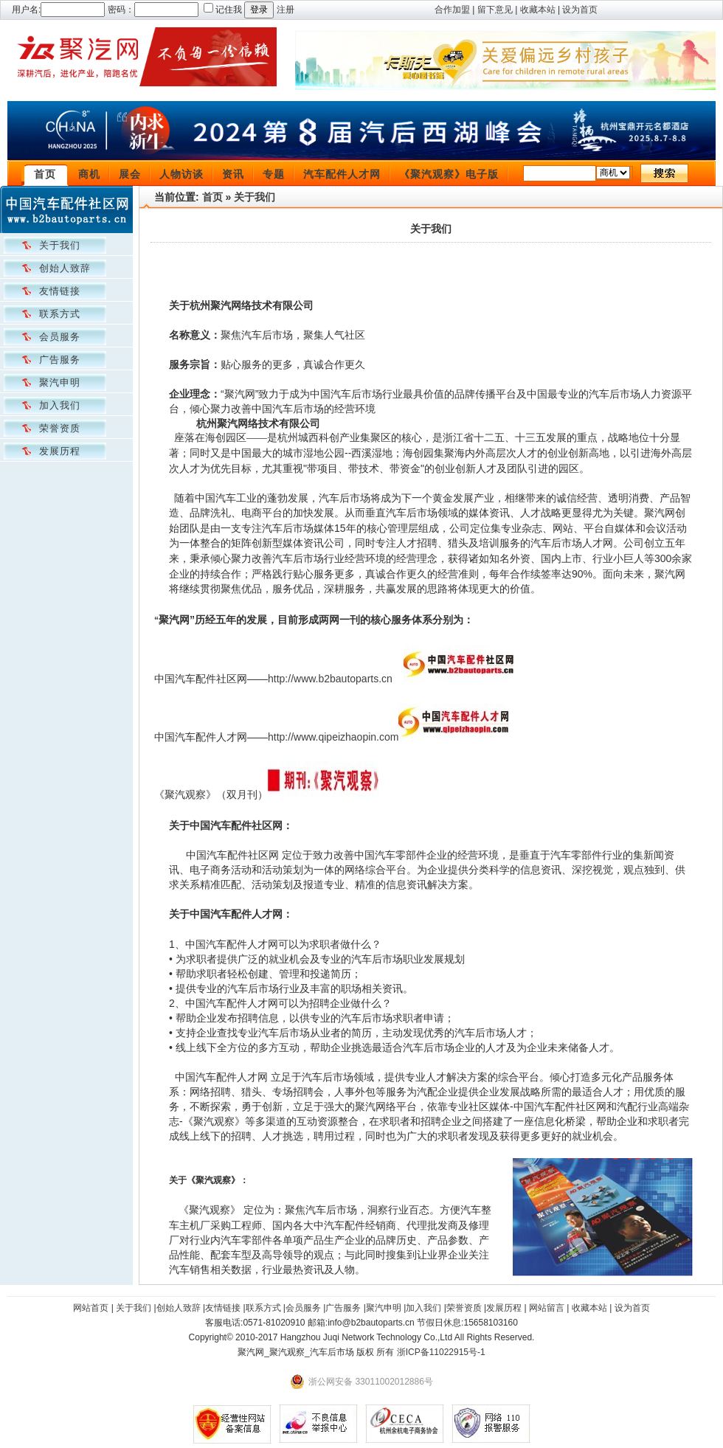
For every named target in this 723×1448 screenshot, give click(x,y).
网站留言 (546, 1308)
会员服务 (59, 336)
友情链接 (59, 291)
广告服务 (59, 359)
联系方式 (59, 313)
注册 (285, 9)
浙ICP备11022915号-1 (441, 1352)
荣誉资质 (59, 428)
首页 (45, 174)
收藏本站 (538, 9)
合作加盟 (452, 9)
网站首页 (90, 1308)
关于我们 (59, 245)
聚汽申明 (59, 382)
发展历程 (59, 451)
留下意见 (495, 9)
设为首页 (580, 9)
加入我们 (59, 405)
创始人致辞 (65, 268)
